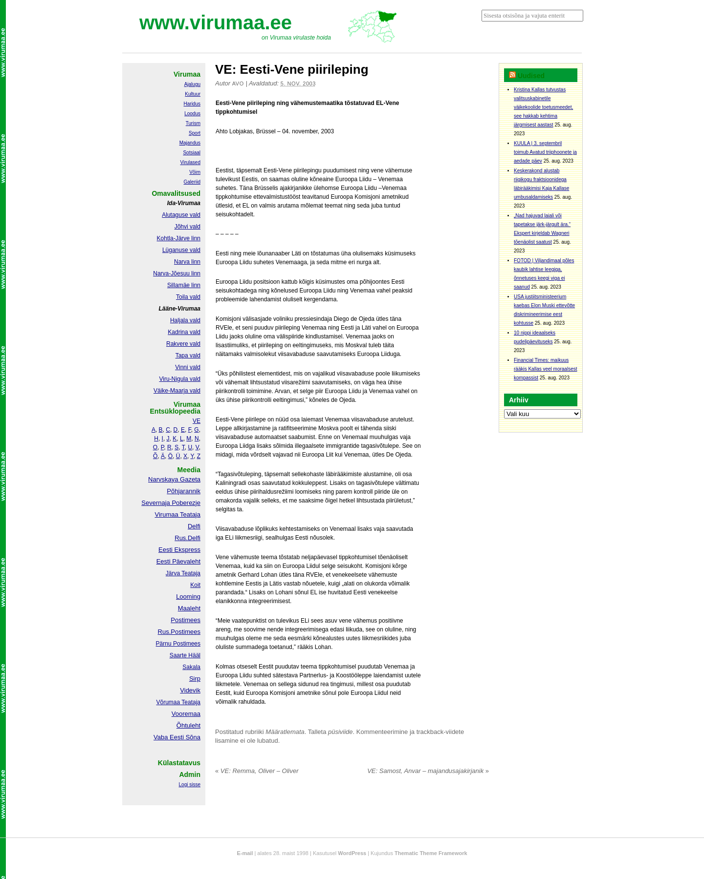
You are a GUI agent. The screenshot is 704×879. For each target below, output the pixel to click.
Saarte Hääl (185, 655)
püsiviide (340, 731)
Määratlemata (284, 731)
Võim (194, 172)
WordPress (352, 853)
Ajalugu (192, 84)
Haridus (192, 103)
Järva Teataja (183, 573)
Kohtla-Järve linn (178, 238)
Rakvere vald (183, 343)
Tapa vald (188, 355)
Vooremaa (186, 713)
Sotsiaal (191, 152)
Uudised (531, 76)
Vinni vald (187, 367)
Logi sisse (189, 784)
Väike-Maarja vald (177, 390)
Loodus (192, 113)
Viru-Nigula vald (180, 379)
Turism (193, 123)
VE (196, 421)
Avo (238, 83)
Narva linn (187, 261)
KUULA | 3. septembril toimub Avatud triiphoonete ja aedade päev (545, 152)
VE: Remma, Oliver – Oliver (257, 770)
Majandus (189, 143)
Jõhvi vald (187, 226)
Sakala (191, 667)
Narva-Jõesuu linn (176, 273)
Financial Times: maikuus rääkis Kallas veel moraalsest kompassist (545, 368)
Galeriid (192, 182)
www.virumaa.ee (215, 22)
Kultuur (192, 94)
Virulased (190, 162)
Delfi (194, 526)
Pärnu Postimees (178, 643)
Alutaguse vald (181, 214)
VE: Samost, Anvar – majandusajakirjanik (428, 770)
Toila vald (188, 296)
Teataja (190, 702)
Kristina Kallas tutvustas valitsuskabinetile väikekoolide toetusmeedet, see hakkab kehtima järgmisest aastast (543, 107)
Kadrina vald (184, 332)
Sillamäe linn (183, 285)
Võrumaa (168, 702)
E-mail (245, 853)
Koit (195, 585)
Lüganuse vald (181, 250)
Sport (194, 133)
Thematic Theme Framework (431, 853)
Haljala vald (185, 320)
